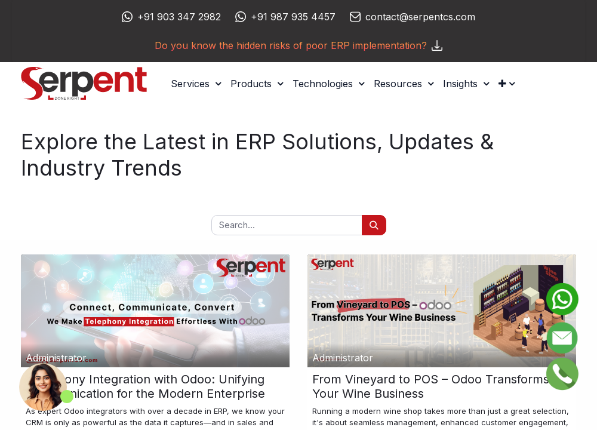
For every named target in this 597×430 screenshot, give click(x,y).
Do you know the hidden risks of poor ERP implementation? (298, 45)
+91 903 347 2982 (179, 17)
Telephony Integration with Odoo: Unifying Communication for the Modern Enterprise (145, 386)
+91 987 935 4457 (293, 17)
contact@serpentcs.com (420, 17)
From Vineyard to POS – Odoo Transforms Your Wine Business (430, 386)
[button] (506, 84)
